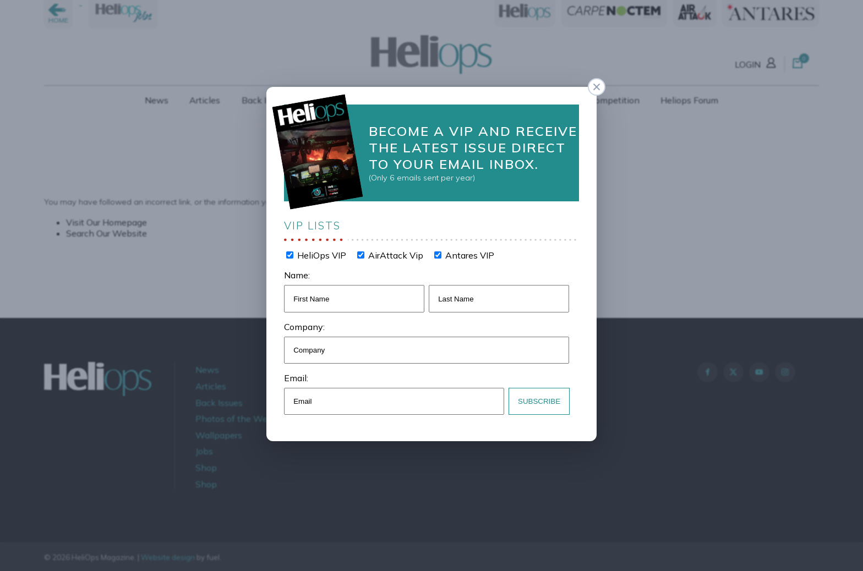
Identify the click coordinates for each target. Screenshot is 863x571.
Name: (299, 273)
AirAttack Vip (395, 254)
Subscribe (538, 397)
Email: (298, 374)
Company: (306, 324)
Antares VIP (468, 254)
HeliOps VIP (322, 254)
